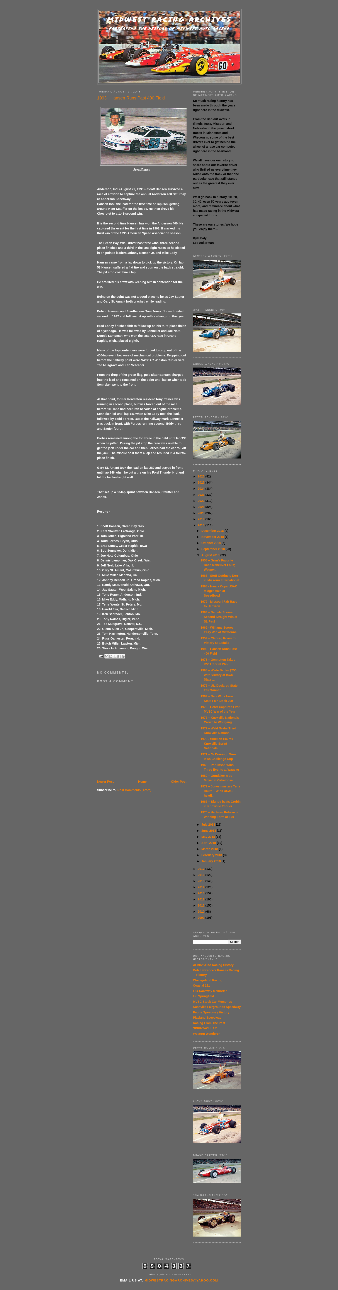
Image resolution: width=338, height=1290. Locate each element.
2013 (201, 893)
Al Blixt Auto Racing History (213, 965)
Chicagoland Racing (208, 980)
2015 (201, 881)
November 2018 (213, 537)
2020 (201, 513)
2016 (201, 875)
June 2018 (209, 830)
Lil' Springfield (203, 996)
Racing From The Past (209, 1023)
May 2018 (208, 836)
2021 (201, 507)
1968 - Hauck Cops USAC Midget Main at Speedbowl (218, 591)
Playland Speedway (207, 1017)
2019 (201, 519)
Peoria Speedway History (211, 1012)
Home (142, 781)
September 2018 (213, 549)
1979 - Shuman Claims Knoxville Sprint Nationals (216, 743)
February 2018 (212, 855)
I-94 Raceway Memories (210, 991)
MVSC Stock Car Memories (212, 1001)
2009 (201, 917)
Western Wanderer (206, 1033)
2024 (201, 488)
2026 (201, 476)
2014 (201, 887)
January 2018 (211, 861)
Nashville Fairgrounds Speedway (217, 1007)
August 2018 (210, 555)
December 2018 (213, 530)
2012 (201, 899)
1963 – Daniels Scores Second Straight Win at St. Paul (218, 617)
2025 (201, 482)
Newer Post (105, 781)
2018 (201, 525)
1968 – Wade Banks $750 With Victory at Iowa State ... (218, 675)
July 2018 (208, 824)
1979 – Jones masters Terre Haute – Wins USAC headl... (220, 791)
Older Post (179, 781)
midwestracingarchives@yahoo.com (181, 1280)
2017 (201, 869)
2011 (201, 905)
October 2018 (211, 543)
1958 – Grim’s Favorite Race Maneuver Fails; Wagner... (217, 565)
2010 (201, 911)
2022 (201, 501)
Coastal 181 (201, 985)
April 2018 (209, 843)
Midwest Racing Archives (169, 19)
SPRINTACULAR (205, 1028)
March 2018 (210, 849)
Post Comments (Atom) (134, 790)
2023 (201, 494)
